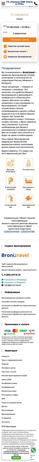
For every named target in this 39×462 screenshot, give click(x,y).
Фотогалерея (8, 410)
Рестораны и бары (10, 395)
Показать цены (19, 39)
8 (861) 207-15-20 (11, 275)
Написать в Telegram (13, 282)
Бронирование (8, 414)
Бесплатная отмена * (17, 51)
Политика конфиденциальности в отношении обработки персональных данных (19, 314)
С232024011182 (28, 231)
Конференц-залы (9, 383)
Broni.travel (29, 72)
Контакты (6, 422)
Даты (5, 26)
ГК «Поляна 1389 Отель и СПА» (19, 3)
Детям (4, 406)
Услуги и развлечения (12, 403)
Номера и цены (8, 368)
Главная (19, 19)
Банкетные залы (9, 391)
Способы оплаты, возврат (13, 302)
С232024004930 (11, 231)
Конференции (8, 387)
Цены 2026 (6, 380)
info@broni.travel (11, 285)
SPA (3, 399)
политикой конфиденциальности (14, 450)
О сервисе (6, 418)
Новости (5, 356)
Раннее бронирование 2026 (14, 376)
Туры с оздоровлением (12, 360)
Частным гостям (9, 372)
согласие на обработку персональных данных (16, 454)
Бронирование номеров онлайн (16, 298)
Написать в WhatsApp (14, 280)
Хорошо (16, 458)
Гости (5, 32)
